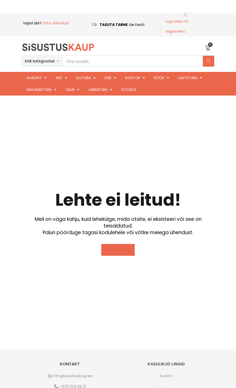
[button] (208, 47)
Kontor (135, 77)
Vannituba (100, 89)
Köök (161, 77)
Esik (110, 77)
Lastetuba (190, 77)
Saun (72, 89)
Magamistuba (41, 89)
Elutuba (86, 77)
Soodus (129, 89)
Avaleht (37, 77)
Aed (61, 77)
